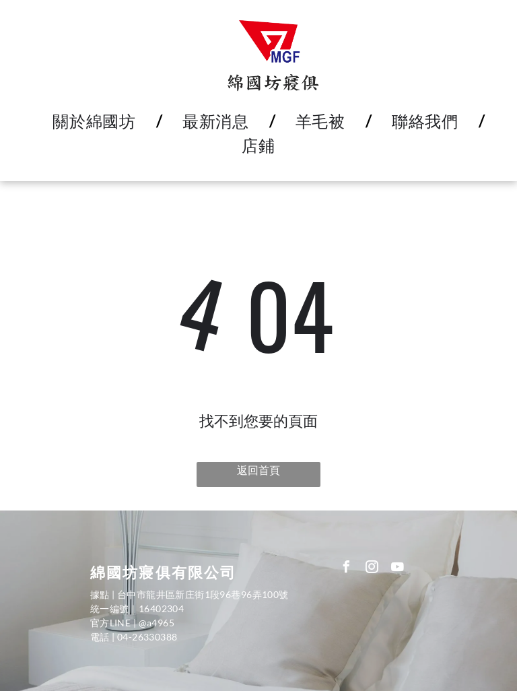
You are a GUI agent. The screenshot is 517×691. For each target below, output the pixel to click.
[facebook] (346, 569)
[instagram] (372, 569)
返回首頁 (258, 469)
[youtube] (397, 569)
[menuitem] (97, 121)
